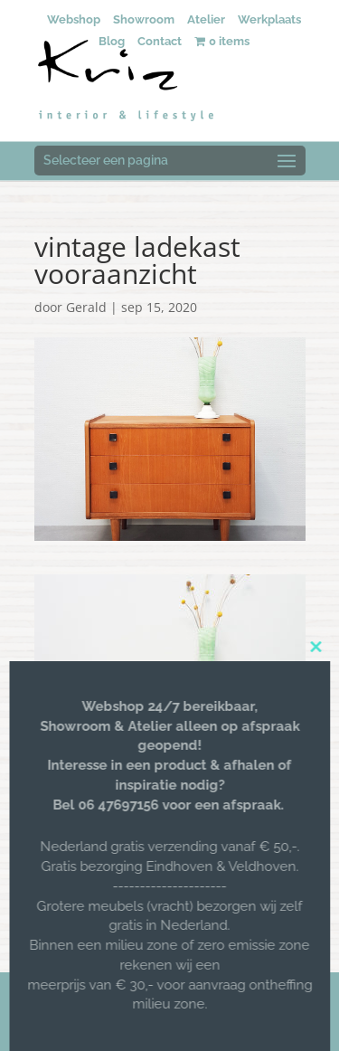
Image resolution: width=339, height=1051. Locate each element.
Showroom (143, 19)
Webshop (73, 19)
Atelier (206, 19)
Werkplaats (269, 19)
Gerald (86, 307)
